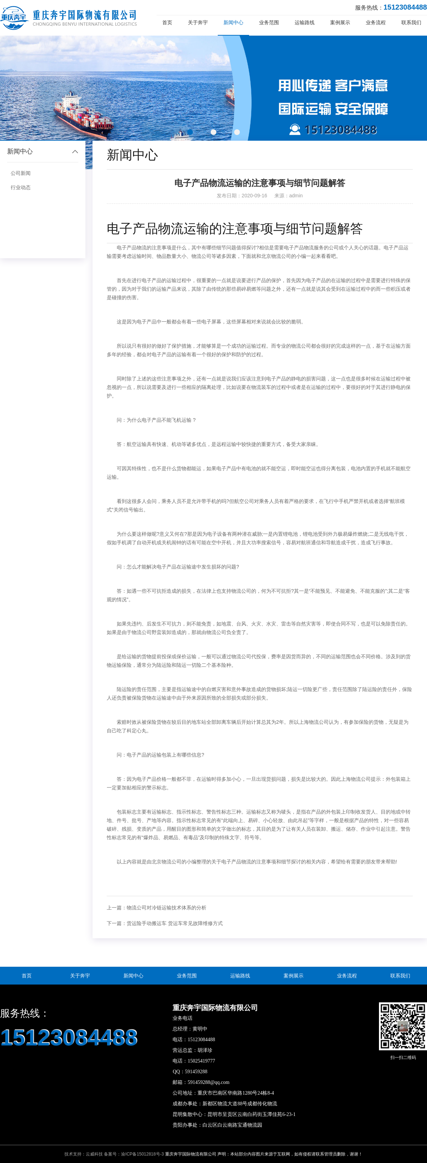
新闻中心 (233, 22)
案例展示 (340, 22)
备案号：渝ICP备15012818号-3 (134, 1154)
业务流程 (376, 22)
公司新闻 (21, 173)
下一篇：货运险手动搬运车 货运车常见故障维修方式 (165, 923)
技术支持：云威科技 (83, 1154)
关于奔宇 (198, 22)
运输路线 (305, 22)
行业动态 (21, 187)
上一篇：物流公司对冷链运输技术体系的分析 (156, 907)
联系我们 (411, 22)
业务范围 (269, 22)
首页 (167, 22)
